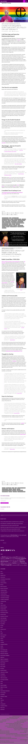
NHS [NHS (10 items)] (9, 561)
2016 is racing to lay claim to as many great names (10, 261)
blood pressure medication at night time (17, 730)
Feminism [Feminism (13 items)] (2, 558)
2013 (3, 186)
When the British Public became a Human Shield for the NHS (10, 529)
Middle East (2, 657)
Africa (1, 571)
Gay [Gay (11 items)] (4, 558)
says (10, 177)
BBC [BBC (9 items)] (1, 557)
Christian (23, 219)
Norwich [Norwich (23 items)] (22, 561)
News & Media (3, 666)
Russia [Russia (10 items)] (11, 563)
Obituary (14, 490)
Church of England (22, 220)
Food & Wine (3, 623)
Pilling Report (20, 225)
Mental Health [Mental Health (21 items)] (4, 561)
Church (9, 220)
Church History (14, 220)
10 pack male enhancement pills (8, 722)
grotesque (14, 360)
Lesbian (2, 646)
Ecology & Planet (3, 608)
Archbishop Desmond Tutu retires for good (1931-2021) (10, 525)
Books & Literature (4, 586)
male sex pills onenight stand (15, 719)
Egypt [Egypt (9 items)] (12, 557)
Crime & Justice (3, 605)
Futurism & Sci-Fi (3, 629)
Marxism (18, 489)
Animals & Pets (3, 575)
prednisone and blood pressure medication (17, 740)
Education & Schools (4, 610)
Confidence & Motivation (5, 599)
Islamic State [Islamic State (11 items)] (8, 560)
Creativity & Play (3, 601)
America (2, 573)
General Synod (14, 221)
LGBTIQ (3, 23)
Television (2, 700)
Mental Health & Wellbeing (5, 655)
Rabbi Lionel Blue (20, 490)
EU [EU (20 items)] (17, 557)
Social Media (3, 694)
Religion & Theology (16, 23)
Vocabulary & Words (4, 705)
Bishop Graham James (6, 219)
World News (3, 709)
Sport (1, 698)
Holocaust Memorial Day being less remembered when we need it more (12, 521)
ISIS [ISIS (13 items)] (5, 560)
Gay (1, 631)
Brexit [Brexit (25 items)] (3, 557)
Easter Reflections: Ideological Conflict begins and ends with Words (12, 523)
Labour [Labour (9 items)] (15, 560)
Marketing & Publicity (4, 651)
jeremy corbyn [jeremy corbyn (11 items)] (12, 560)
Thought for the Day (21, 491)
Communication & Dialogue (5, 595)
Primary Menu (26, 1)
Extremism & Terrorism (4, 616)
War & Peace (3, 707)
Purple (2, 681)
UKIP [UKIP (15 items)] (18, 565)
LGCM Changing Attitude (13, 151)
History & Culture (3, 634)
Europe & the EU (3, 614)
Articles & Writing (3, 582)
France (2, 627)
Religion (4, 226)
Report (8, 226)
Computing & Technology (5, 597)
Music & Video (3, 662)
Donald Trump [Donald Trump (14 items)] (8, 557)
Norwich (15, 225)
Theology (15, 491)
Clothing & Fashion (4, 590)
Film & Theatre (3, 621)
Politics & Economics (4, 677)
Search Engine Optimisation (5, 690)
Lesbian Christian (5, 224)
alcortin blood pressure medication (8, 729)
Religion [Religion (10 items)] (9, 563)
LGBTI (10, 224)
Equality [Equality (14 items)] (14, 557)
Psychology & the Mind (4, 679)
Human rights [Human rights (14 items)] (17, 558)
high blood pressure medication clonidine (7, 735)
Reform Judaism (5, 491)
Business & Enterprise (4, 588)
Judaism (14, 489)
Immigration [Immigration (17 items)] (23, 558)
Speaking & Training (4, 696)
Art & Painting (3, 580)
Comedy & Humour (4, 593)
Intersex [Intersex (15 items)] (2, 560)
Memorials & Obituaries (4, 653)
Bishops (12, 219)
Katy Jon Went (4, 1)
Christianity (5, 220)
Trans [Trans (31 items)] (2, 565)
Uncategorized (3, 703)
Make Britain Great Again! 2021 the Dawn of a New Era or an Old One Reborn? (13, 527)
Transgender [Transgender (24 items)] (8, 565)
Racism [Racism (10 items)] (7, 563)
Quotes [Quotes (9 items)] (5, 563)
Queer (2, 683)
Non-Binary (2, 668)
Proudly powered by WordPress (5, 714)
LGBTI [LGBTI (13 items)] (18, 560)
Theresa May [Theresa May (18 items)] (23, 563)
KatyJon (2, 540)
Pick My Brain (14, 535)
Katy (11, 31)
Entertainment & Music (4, 612)
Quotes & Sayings (3, 685)
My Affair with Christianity (7, 490)
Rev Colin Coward (18, 163)
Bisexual (2, 584)
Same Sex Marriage (21, 226)
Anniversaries (3, 577)
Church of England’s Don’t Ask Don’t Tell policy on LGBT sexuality (14, 27)
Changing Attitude (18, 219)
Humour (10, 489)
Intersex (2, 640)
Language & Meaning (4, 644)
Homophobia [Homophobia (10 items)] (13, 558)
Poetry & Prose (3, 675)
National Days (3, 664)
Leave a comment (16, 31)
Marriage (17, 224)
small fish (22, 423)
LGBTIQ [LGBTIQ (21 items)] (21, 560)
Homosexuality (20, 221)
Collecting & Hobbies (4, 592)
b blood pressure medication (15, 732)
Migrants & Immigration (4, 659)
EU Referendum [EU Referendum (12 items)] (20, 557)
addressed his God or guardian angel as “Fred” (14, 350)
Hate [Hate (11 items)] (10, 558)
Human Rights (3, 636)
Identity (2, 638)
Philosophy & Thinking (4, 672)
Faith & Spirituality (3, 618)
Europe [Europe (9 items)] (24, 557)
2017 (14, 186)
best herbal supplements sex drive (6, 716)
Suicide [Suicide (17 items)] (14, 563)
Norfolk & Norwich (3, 670)
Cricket (2, 603)
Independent (12, 339)
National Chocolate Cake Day (7, 225)
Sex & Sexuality (3, 692)
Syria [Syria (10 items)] (16, 563)
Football (2, 625)
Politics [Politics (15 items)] (2, 563)
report (19, 39)
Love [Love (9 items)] (24, 560)
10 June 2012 (17, 413)
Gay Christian (8, 221)
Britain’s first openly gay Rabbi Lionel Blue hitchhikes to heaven (13, 252)
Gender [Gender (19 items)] (7, 558)
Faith (3, 221)
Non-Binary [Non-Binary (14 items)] (15, 561)
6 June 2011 (19, 393)
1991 (18, 184)
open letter (4, 142)
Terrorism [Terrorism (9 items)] (19, 563)
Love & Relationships (8, 23)
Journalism (2, 642)
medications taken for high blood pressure (18, 737)
